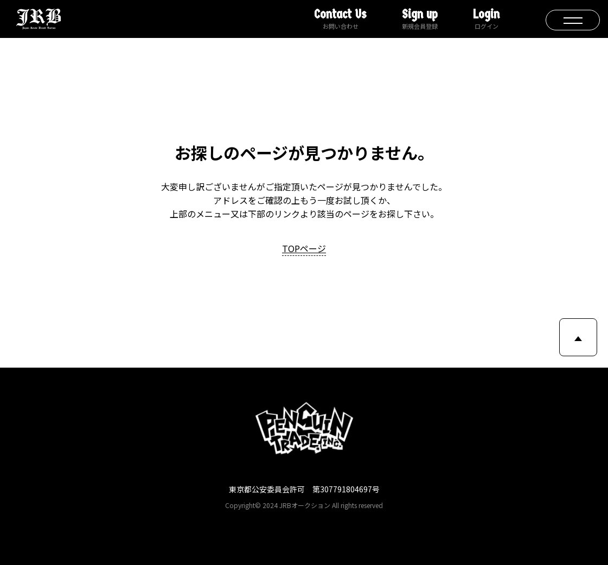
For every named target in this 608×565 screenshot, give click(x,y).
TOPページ (304, 248)
